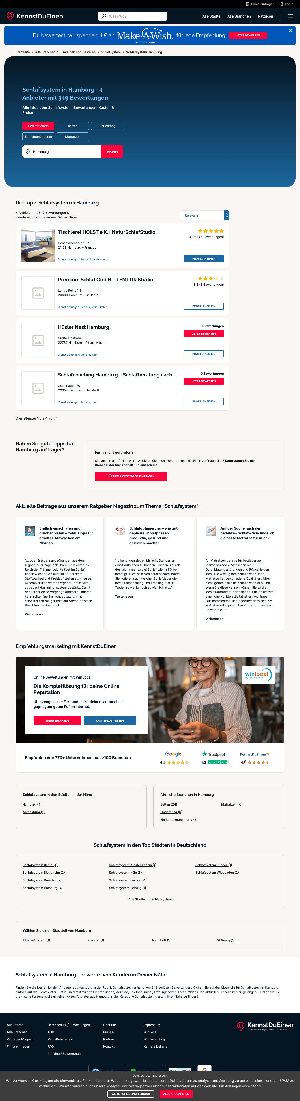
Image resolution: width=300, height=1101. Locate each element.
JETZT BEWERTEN (248, 35)
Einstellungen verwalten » (240, 1086)
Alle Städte (211, 16)
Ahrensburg (34, 812)
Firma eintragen (18, 1046)
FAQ (51, 1046)
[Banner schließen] (290, 30)
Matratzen (231, 804)
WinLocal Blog (154, 1039)
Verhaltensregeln (60, 1039)
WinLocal (150, 1032)
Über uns (110, 1025)
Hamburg (32, 804)
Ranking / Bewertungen (65, 1053)
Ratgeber (265, 16)
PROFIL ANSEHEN (203, 258)
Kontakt (109, 1046)
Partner (108, 1039)
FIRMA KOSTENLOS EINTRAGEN (130, 476)
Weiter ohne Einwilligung (130, 1094)
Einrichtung (171, 812)
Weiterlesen (34, 614)
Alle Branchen (239, 16)
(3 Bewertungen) (211, 284)
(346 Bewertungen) (209, 237)
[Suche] (137, 16)
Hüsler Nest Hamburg (83, 327)
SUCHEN (112, 151)
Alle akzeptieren (176, 1094)
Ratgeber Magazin (20, 1039)
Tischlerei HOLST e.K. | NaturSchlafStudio (106, 232)
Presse (108, 1032)
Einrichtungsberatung (178, 819)
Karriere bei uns (155, 1046)
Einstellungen (80, 1025)
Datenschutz (57, 1025)
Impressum (152, 1025)
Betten (168, 804)
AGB (51, 1032)
